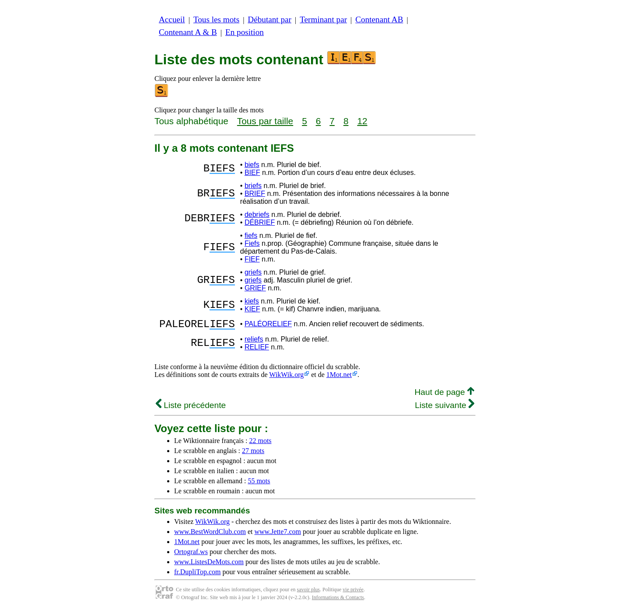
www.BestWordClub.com (210, 534)
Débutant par (269, 19)
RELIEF (257, 349)
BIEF (252, 172)
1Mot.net (339, 377)
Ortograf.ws (191, 554)
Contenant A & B (188, 32)
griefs (253, 272)
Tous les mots (216, 19)
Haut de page (444, 394)
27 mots (253, 453)
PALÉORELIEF (268, 325)
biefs (252, 164)
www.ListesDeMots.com (209, 564)
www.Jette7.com (277, 534)
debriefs (257, 214)
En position (244, 32)
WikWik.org (286, 377)
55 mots (259, 483)
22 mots (260, 443)
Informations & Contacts (338, 600)
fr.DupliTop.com (197, 574)
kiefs (252, 301)
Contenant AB (379, 19)
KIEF (252, 309)
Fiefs (252, 243)
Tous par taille (265, 121)
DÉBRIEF (260, 222)
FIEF (252, 259)
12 (362, 121)
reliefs (254, 341)
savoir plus (308, 592)
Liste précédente (191, 407)
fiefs (251, 235)
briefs (253, 185)
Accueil (172, 19)
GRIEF (255, 288)
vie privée (353, 592)
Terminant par (323, 19)
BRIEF (255, 193)
